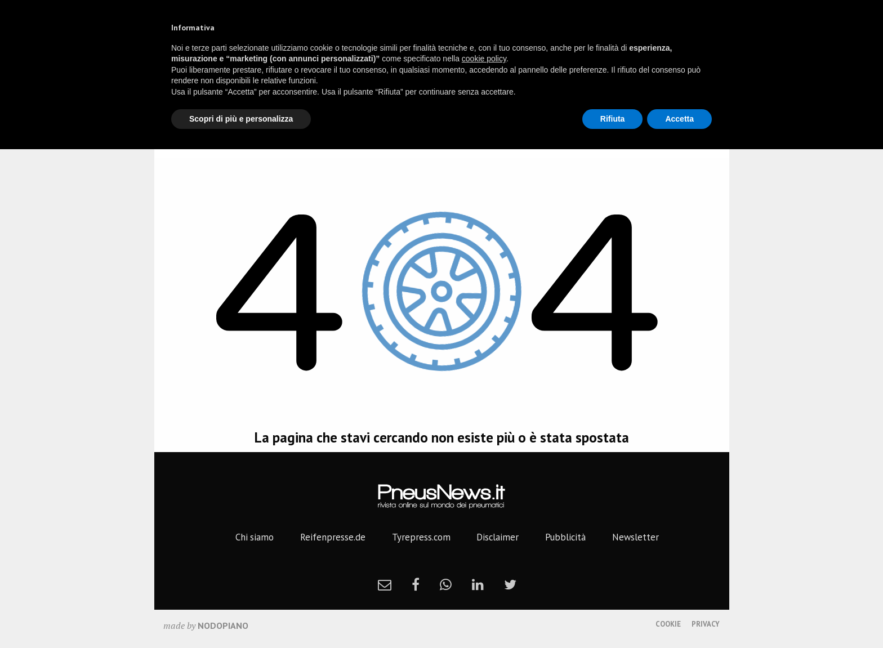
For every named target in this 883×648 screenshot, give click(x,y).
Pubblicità (565, 537)
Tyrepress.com (421, 537)
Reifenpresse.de (332, 537)
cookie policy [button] (484, 58)
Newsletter (635, 537)
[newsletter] (384, 584)
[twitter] (510, 584)
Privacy (706, 624)
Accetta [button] (679, 118)
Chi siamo (254, 537)
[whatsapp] (446, 584)
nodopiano (223, 625)
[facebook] (416, 584)
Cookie (668, 624)
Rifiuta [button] (612, 118)
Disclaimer (497, 537)
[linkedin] (478, 584)
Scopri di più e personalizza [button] (241, 118)
